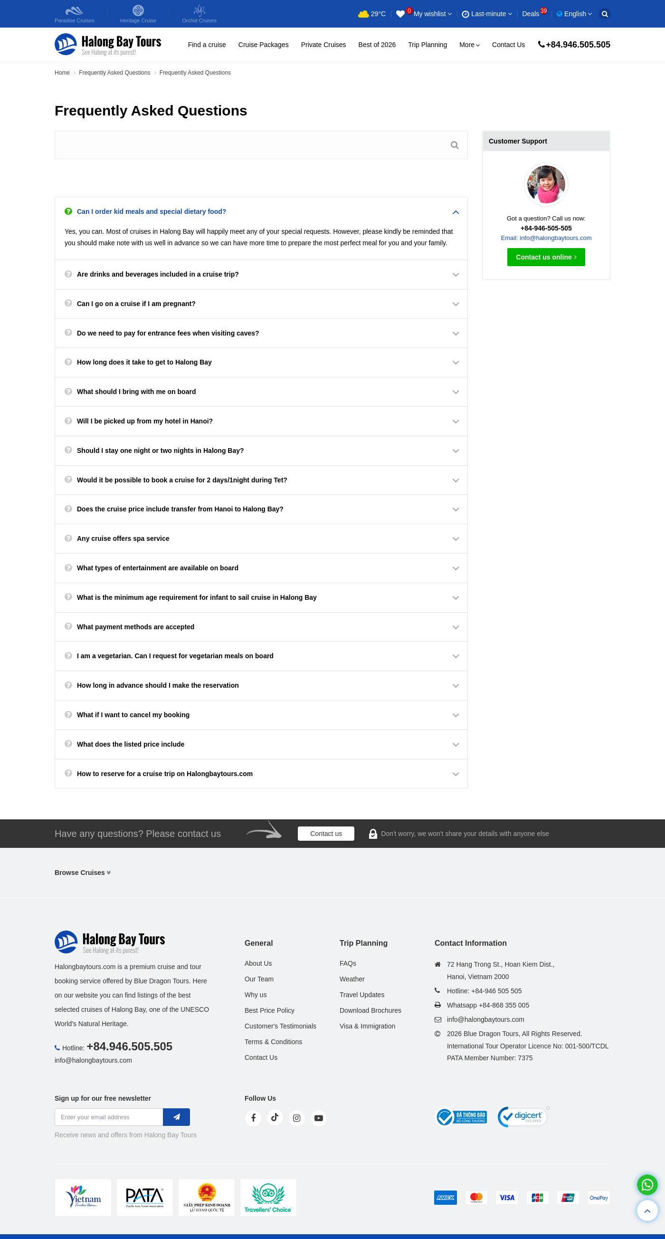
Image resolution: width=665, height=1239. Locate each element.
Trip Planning (427, 44)
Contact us (326, 833)
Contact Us (508, 44)
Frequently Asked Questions (114, 72)
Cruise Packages (263, 44)
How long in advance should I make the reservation (158, 685)
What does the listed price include (130, 744)
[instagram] (296, 1118)
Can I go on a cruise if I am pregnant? (136, 303)
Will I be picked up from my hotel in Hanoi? (145, 421)
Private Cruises (323, 44)
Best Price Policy (269, 1010)
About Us (258, 963)
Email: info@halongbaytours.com (546, 237)
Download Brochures (370, 1010)
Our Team (259, 979)
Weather (352, 979)
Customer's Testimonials (280, 1026)
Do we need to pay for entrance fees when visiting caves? (168, 333)
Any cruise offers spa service (123, 538)
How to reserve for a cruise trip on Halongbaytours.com (165, 774)
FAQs (348, 963)
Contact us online (546, 257)
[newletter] (176, 1117)
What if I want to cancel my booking (133, 715)
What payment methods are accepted (135, 627)
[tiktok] (275, 1117)
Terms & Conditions (273, 1042)
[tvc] (268, 1197)
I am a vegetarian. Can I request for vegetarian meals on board (175, 656)
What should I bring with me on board (136, 391)
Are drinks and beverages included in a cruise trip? (158, 274)
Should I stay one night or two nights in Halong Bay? (160, 450)
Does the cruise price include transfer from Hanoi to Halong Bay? (180, 509)
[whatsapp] (647, 1184)
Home (62, 72)
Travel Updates (362, 995)
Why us (256, 995)
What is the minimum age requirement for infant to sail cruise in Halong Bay (197, 597)
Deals (534, 14)
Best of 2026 (377, 44)
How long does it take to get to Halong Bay (144, 362)
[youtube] (318, 1118)
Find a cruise (207, 44)
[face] (253, 1118)
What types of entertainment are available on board (157, 568)
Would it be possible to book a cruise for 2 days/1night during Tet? (182, 480)
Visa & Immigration (367, 1026)
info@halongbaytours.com (93, 1060)
